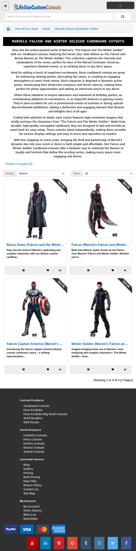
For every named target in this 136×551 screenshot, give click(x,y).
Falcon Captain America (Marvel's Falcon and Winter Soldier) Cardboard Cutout (36, 344)
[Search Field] (59, 16)
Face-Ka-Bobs (33, 410)
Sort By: (9, 173)
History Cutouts (34, 443)
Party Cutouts (32, 439)
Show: (76, 173)
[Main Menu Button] (5, 6)
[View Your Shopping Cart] (120, 5)
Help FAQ (29, 481)
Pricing (28, 473)
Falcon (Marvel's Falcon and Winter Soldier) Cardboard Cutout (101, 244)
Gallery (28, 468)
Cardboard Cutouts (36, 406)
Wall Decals (31, 422)
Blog (26, 464)
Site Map (29, 493)
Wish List (29, 514)
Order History (32, 510)
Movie (46, 28)
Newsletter (30, 518)
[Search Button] (122, 16)
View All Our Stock (26, 28)
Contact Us (31, 489)
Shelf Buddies (32, 418)
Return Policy (32, 485)
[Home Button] (37, 7)
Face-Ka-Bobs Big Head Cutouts (45, 414)
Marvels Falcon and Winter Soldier (76, 28)
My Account (31, 506)
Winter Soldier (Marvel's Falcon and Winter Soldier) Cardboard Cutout (101, 344)
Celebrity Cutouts (35, 435)
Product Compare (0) (19, 164)
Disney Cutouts (33, 447)
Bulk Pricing (31, 477)
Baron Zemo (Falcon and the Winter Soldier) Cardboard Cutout (36, 244)
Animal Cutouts (33, 451)
